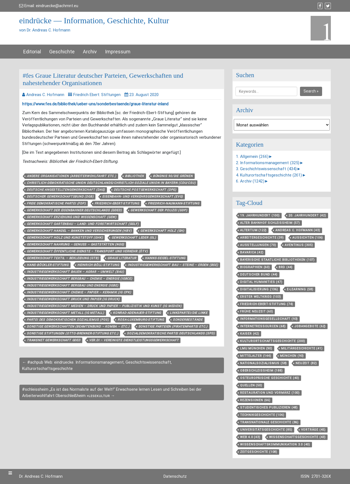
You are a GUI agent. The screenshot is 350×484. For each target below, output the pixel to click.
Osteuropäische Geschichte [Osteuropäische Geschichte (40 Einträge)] (269, 378)
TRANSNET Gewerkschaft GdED (53, 340)
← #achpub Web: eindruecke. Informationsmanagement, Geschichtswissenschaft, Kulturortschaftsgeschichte (97, 365)
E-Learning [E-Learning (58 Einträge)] (300, 289)
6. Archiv (250, 181)
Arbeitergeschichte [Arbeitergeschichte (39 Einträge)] (262, 237)
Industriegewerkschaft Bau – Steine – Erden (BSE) (173, 265)
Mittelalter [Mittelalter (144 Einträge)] (255, 356)
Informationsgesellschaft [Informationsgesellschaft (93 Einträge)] (269, 319)
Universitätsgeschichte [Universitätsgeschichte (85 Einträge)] (266, 429)
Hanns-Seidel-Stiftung (165, 258)
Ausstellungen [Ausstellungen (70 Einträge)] (258, 245)
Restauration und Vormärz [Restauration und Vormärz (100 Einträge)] (270, 393)
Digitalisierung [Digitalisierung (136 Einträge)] (259, 289)
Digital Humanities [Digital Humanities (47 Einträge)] (261, 282)
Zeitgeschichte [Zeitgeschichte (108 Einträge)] (258, 452)
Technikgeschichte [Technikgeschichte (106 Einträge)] (262, 415)
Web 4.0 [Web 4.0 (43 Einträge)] (250, 437)
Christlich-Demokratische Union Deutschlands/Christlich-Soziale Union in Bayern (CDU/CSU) (111, 183)
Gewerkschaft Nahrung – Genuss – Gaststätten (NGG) (75, 244)
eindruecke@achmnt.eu (57, 5)
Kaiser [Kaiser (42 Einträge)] (249, 333)
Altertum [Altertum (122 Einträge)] (253, 230)
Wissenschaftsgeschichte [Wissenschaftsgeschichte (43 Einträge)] (297, 437)
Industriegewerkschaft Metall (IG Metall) (65, 313)
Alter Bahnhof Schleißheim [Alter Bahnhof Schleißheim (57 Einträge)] (270, 223)
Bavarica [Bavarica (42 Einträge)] (251, 252)
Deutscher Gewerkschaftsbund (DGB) (60, 196)
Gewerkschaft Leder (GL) (134, 237)
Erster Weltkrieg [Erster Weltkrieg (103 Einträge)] (260, 296)
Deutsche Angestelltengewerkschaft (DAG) (66, 190)
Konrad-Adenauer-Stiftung (137, 313)
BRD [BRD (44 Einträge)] (286, 267)
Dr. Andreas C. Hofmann (41, 476)
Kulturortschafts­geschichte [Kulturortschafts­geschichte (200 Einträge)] (272, 341)
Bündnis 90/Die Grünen (173, 176)
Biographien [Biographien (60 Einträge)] (255, 267)
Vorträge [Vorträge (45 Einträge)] (313, 429)
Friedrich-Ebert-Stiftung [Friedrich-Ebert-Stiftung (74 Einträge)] (266, 304)
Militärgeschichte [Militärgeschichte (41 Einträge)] (302, 348)
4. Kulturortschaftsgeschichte (269, 175)
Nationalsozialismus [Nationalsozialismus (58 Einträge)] (263, 363)
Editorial (32, 51)
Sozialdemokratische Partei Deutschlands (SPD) (171, 333)
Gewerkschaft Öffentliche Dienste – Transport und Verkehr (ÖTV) (87, 251)
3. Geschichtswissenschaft (266, 168)
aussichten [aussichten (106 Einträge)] (307, 237)
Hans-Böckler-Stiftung (48, 265)
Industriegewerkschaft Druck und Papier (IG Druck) (73, 299)
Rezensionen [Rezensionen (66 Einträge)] (255, 400)
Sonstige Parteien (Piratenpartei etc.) (173, 326)
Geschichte (62, 51)
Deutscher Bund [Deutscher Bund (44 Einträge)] (259, 274)
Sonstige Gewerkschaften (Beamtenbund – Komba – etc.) (78, 326)
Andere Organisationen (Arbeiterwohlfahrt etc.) (71, 176)
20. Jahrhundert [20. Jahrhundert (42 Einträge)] (307, 215)
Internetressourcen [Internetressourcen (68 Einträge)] (262, 326)
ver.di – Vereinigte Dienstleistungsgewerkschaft (134, 340)
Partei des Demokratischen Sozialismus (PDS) (68, 319)
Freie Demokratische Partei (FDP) (56, 203)
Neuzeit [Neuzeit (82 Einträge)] (306, 363)
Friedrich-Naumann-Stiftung (173, 203)
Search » (311, 91)
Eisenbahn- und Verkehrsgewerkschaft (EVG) (142, 196)
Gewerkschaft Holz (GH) (162, 231)
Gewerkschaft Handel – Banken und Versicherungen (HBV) (79, 231)
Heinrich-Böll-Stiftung (98, 265)
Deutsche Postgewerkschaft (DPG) (145, 190)
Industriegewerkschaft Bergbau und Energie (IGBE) (72, 285)
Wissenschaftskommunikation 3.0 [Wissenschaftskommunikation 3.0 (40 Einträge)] (275, 444)
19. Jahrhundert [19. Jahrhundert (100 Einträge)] (260, 215)
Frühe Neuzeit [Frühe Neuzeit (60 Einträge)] (256, 311)
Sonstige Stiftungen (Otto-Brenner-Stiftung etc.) (72, 333)
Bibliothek (134, 176)
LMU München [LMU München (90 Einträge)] (256, 348)
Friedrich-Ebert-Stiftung (117, 203)
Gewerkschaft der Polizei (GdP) (158, 210)
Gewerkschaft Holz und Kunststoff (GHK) (65, 237)
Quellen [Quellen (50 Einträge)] (251, 385)
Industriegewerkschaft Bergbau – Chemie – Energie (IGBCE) (79, 278)
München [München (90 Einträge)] (292, 356)
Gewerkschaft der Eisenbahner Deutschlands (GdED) (74, 210)
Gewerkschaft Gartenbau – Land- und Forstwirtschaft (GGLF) (83, 224)
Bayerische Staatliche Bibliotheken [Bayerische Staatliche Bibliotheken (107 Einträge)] (277, 260)
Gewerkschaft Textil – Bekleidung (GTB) (63, 258)
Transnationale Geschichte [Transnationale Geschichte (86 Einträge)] (269, 422)
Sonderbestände (188, 319)
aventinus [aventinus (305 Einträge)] (299, 245)
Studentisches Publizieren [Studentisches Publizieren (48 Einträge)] (269, 407)
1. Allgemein (252, 156)
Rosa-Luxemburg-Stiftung (141, 319)
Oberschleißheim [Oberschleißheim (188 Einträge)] (261, 370)
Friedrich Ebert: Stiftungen (97, 94)
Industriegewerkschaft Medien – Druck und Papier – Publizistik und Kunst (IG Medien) (104, 306)
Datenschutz (175, 476)
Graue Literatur (121, 258)
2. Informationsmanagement (267, 162)
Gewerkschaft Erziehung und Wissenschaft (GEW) (71, 217)
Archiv (90, 51)
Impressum (117, 51)
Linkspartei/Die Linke (189, 313)
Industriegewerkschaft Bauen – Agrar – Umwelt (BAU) (75, 272)
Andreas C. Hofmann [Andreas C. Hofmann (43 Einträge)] (297, 230)
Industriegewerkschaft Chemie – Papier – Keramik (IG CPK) (79, 292)
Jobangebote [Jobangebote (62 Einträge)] (310, 326)
